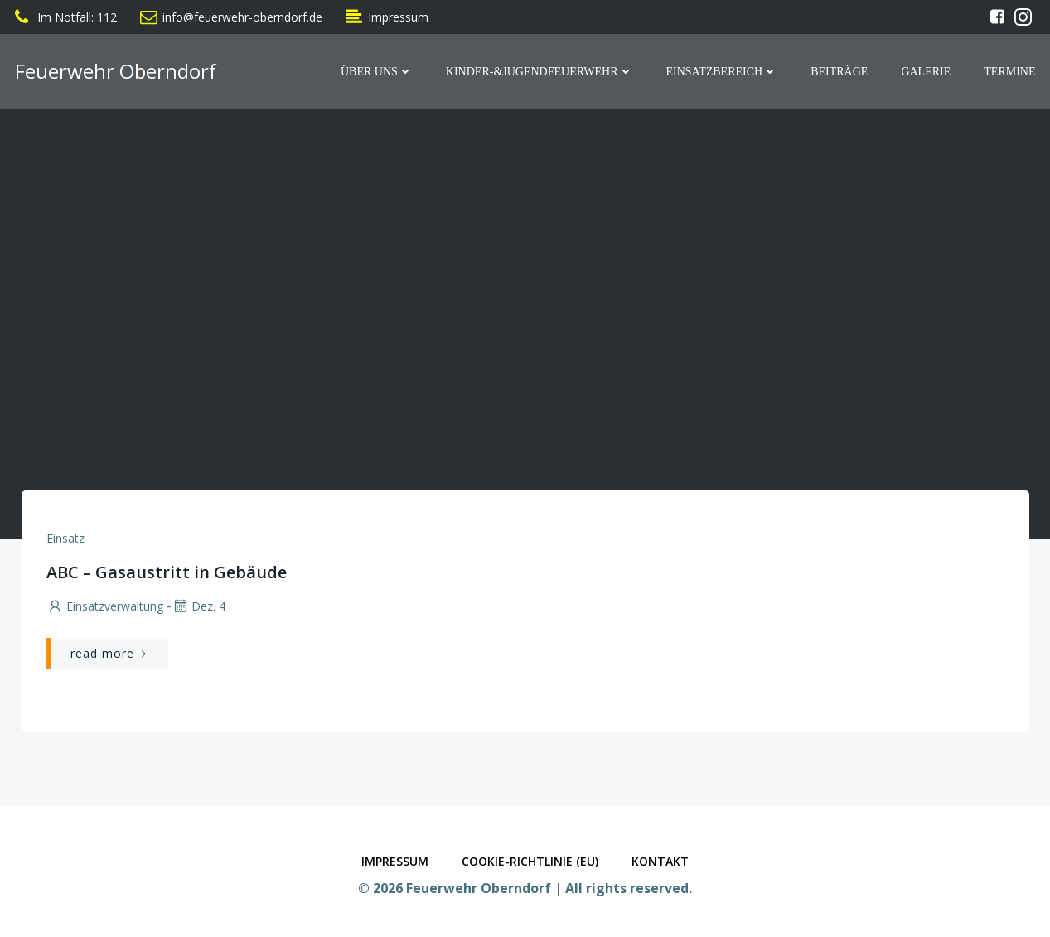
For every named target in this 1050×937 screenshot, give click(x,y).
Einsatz (65, 538)
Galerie (926, 71)
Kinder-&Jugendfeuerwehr (539, 71)
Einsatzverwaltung (104, 606)
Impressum (394, 861)
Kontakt (660, 861)
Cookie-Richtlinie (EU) (530, 861)
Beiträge (839, 71)
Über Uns (377, 71)
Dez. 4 (198, 606)
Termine (1009, 71)
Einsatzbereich (722, 71)
